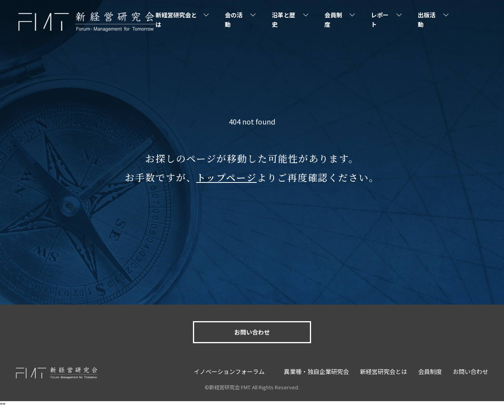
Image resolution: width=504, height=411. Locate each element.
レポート (380, 19)
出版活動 (426, 19)
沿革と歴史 (283, 19)
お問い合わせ (252, 332)
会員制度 (333, 19)
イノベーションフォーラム (229, 371)
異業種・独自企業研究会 (316, 371)
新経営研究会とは (176, 19)
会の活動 (234, 19)
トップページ (226, 177)
